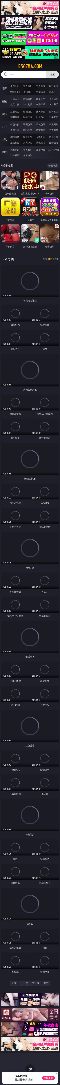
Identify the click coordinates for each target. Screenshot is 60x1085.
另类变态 (53, 117)
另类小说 (27, 142)
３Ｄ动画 (53, 98)
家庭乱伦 (27, 137)
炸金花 (27, 91)
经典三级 (27, 117)
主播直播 (40, 104)
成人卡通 (40, 111)
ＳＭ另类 (53, 104)
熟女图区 (40, 129)
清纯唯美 (27, 129)
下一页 (35, 983)
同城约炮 (14, 149)
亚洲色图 (27, 124)
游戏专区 (53, 86)
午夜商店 (27, 149)
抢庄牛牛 (53, 91)
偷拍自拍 (27, 111)
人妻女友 (40, 137)
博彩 (4, 88)
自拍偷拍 (27, 98)
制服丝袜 (14, 117)
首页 (14, 983)
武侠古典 (53, 137)
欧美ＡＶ (40, 98)
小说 (4, 139)
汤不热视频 (53, 149)
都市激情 (14, 137)
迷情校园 (14, 142)
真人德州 (27, 86)
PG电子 (15, 86)
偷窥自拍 (14, 124)
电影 (4, 114)
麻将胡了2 (15, 91)
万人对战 (40, 86)
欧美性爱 (53, 111)
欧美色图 (40, 124)
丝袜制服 (27, 104)
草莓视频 (40, 149)
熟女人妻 (14, 104)
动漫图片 (53, 124)
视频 (4, 101)
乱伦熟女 (40, 117)
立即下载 (48, 1077)
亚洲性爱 (14, 111)
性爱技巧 (53, 142)
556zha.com (30, 66)
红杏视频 (14, 155)
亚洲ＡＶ (14, 98)
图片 (4, 126)
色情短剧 (27, 155)
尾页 (46, 983)
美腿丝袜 (14, 129)
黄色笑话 (40, 142)
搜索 (52, 74)
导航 (4, 152)
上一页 (24, 983)
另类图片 (53, 129)
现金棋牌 (40, 91)
